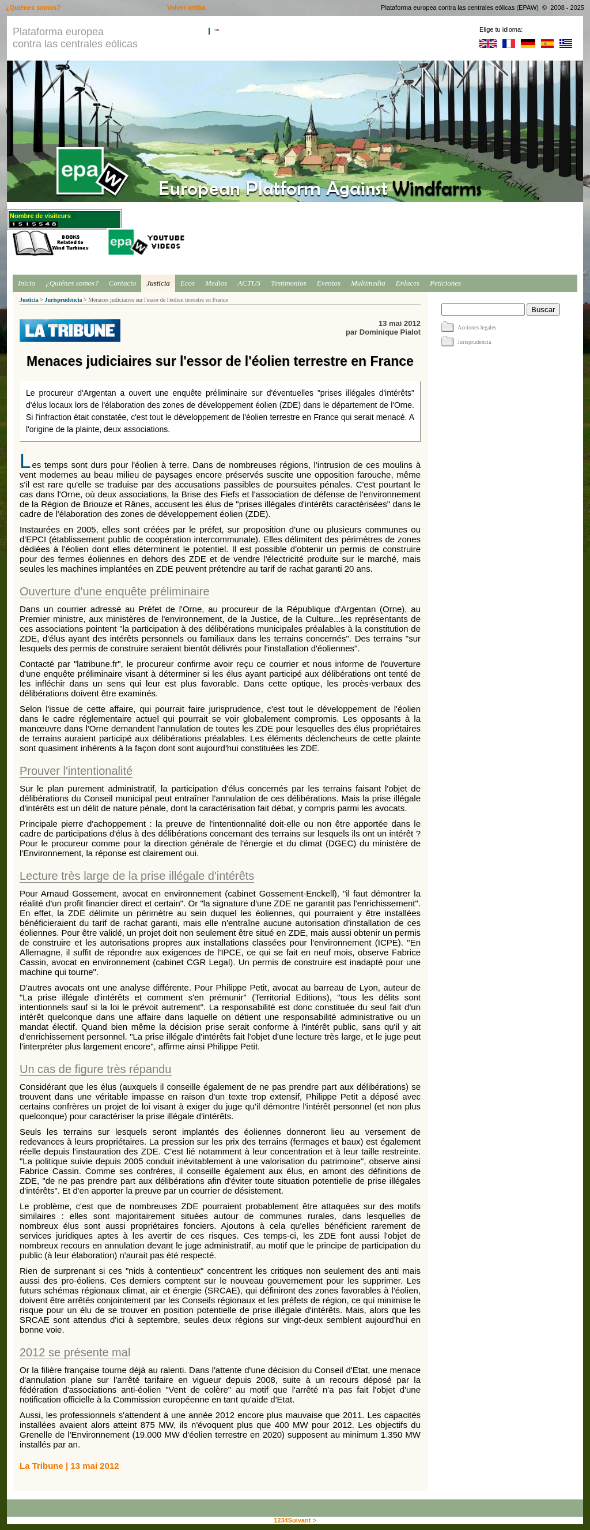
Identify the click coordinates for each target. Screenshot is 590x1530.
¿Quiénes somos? (72, 283)
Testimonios (289, 283)
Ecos (187, 283)
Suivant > (302, 1520)
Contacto (123, 283)
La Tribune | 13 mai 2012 (69, 1466)
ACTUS (248, 283)
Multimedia (368, 283)
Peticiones (445, 283)
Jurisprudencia (63, 300)
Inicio (26, 283)
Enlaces (407, 283)
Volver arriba (186, 7)
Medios (216, 283)
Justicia (157, 283)
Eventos (329, 283)
